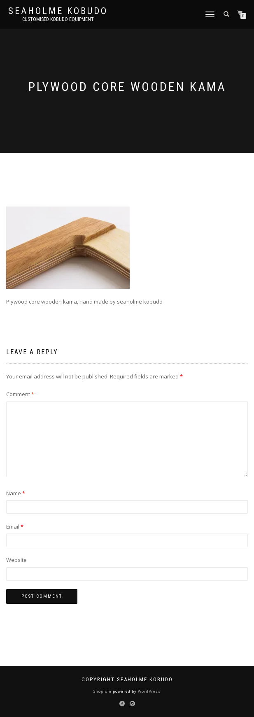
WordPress (149, 691)
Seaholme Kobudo (58, 11)
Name (15, 493)
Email (14, 526)
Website (16, 560)
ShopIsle (103, 691)
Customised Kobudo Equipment (58, 19)
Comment (20, 394)
